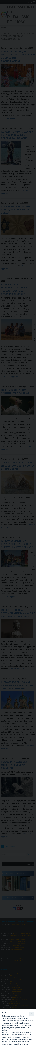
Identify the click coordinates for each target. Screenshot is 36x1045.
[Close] (31, 1014)
